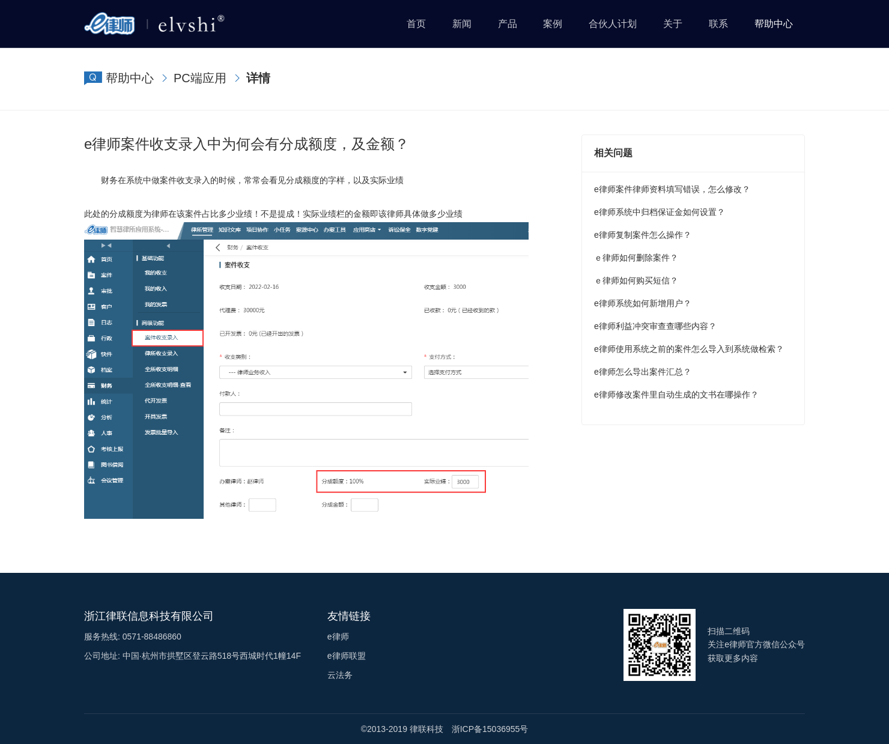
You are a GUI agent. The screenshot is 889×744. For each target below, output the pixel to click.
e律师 (338, 636)
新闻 (462, 24)
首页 (416, 24)
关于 (672, 24)
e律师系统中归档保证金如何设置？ (659, 212)
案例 (552, 24)
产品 (507, 24)
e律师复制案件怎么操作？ (642, 235)
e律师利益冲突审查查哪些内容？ (655, 326)
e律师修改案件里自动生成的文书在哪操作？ (676, 394)
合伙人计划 (613, 24)
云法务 (340, 675)
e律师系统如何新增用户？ (642, 303)
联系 (718, 24)
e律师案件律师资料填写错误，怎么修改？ (672, 189)
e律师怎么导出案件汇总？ (642, 372)
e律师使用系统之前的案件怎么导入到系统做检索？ (689, 349)
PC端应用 (200, 78)
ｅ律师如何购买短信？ (636, 280)
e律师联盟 (346, 656)
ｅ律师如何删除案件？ (636, 257)
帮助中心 (773, 24)
